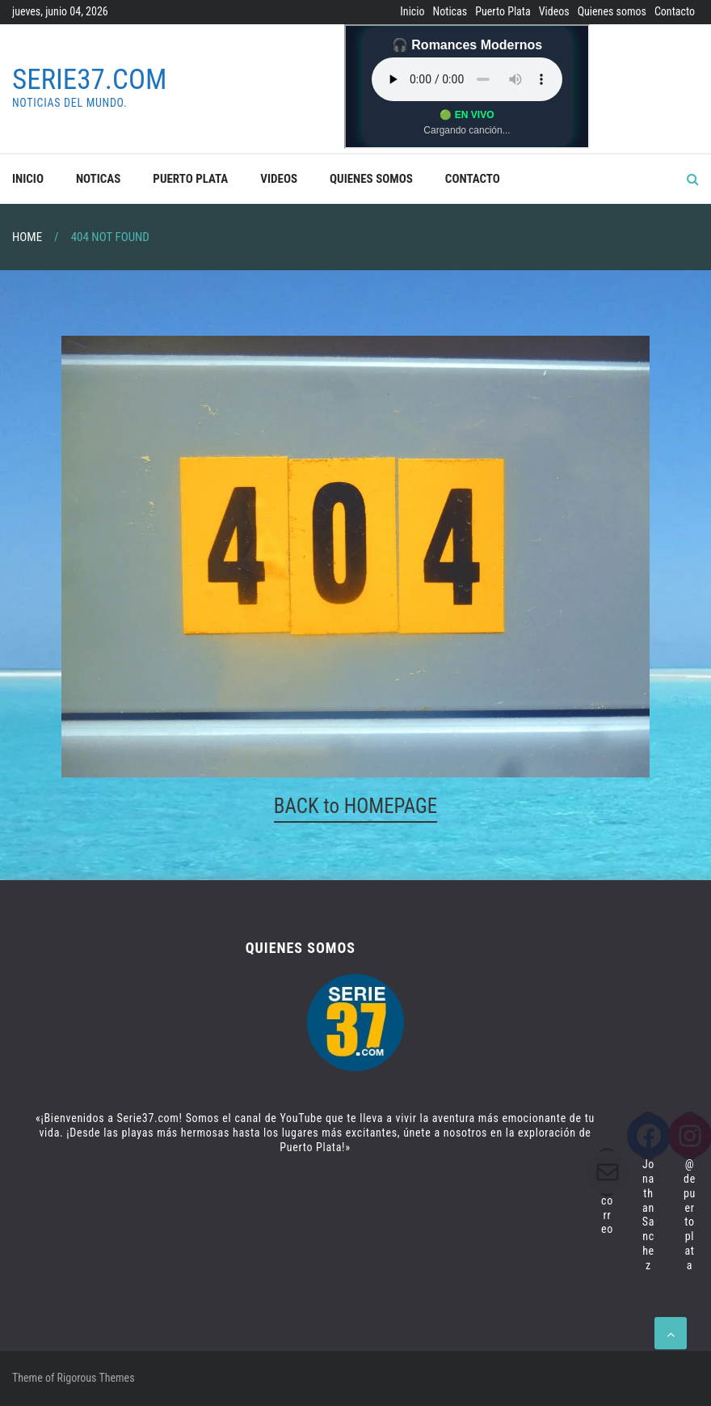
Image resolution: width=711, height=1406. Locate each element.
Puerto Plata (502, 11)
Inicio (412, 11)
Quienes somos (612, 11)
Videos (554, 11)
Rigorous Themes (96, 1377)
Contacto (674, 11)
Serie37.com (89, 80)
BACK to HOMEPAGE (355, 806)
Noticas (450, 11)
